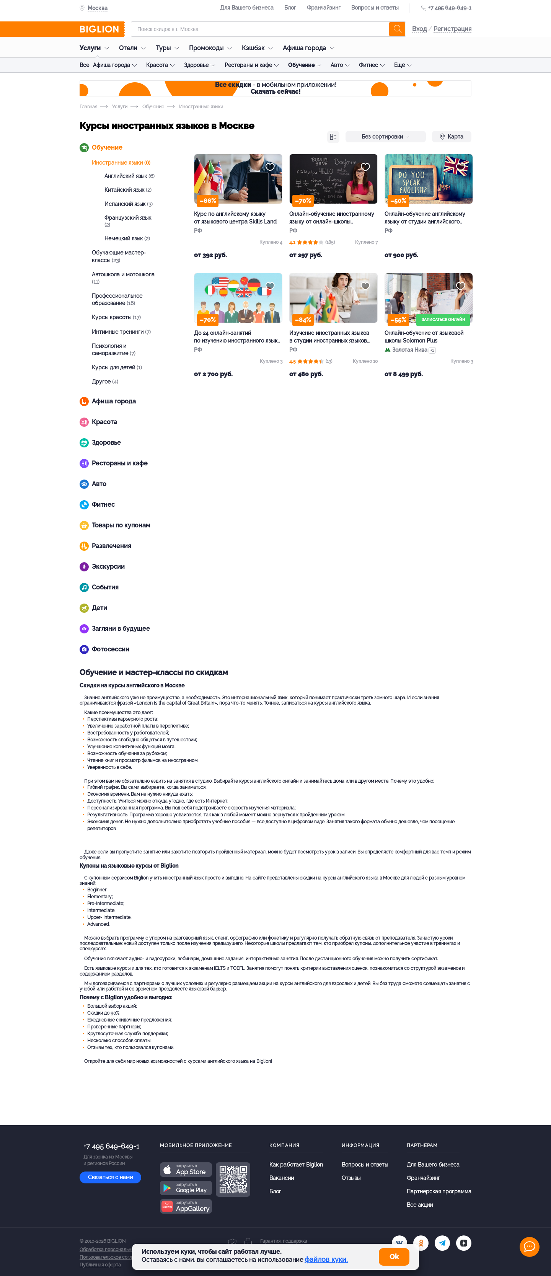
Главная (88, 106)
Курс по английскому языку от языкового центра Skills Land (235, 218)
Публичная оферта (100, 1265)
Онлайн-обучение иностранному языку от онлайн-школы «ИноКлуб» (331, 218)
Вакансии (281, 1178)
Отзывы (351, 1178)
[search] (397, 29)
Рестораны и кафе (248, 65)
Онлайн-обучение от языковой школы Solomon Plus (424, 337)
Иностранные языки (121, 163)
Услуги (96, 48)
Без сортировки (386, 137)
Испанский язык (128, 204)
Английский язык (129, 176)
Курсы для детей (117, 367)
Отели (134, 48)
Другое (105, 382)
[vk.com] (399, 1243)
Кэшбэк (259, 48)
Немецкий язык (127, 238)
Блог (290, 8)
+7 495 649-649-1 (449, 8)
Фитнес (368, 65)
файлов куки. (326, 1259)
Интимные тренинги (121, 332)
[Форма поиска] (268, 29)
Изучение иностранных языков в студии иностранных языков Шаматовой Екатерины (329, 337)
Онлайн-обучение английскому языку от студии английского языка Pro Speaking (425, 218)
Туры (169, 48)
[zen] (463, 1243)
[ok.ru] (421, 1243)
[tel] (442, 1243)
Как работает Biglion (296, 1165)
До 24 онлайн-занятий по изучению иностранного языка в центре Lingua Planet (237, 337)
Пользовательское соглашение (114, 1257)
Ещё (399, 65)
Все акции (420, 1205)
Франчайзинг (324, 8)
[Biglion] (102, 29)
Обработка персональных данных (117, 1249)
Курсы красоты (116, 317)
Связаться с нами (110, 1177)
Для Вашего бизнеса (247, 8)
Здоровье (196, 65)
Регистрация (452, 29)
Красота (157, 65)
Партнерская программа (439, 1191)
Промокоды (212, 48)
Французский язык (127, 221)
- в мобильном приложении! (275, 88)
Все (84, 65)
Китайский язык (128, 190)
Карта (451, 137)
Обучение (301, 65)
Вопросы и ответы (375, 8)
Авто (337, 65)
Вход (419, 29)
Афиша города (310, 48)
